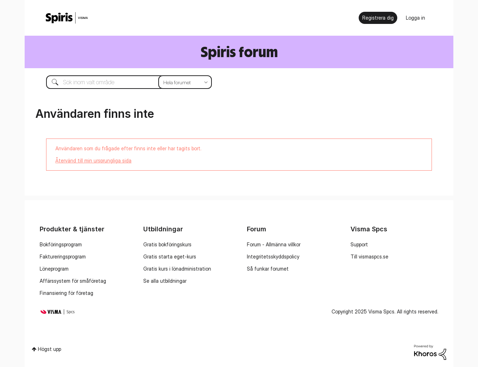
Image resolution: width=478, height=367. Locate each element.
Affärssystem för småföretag (73, 281)
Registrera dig (378, 18)
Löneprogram (54, 269)
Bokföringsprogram (61, 244)
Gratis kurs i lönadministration (177, 269)
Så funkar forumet (268, 269)
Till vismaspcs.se (369, 256)
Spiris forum (239, 51)
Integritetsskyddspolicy (273, 256)
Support (359, 244)
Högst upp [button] (49, 349)
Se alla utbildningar (164, 281)
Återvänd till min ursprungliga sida (93, 160)
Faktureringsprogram (63, 256)
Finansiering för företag (66, 293)
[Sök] (123, 82)
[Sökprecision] (185, 82)
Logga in (415, 18)
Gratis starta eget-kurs (169, 256)
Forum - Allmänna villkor (273, 244)
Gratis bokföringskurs (167, 244)
